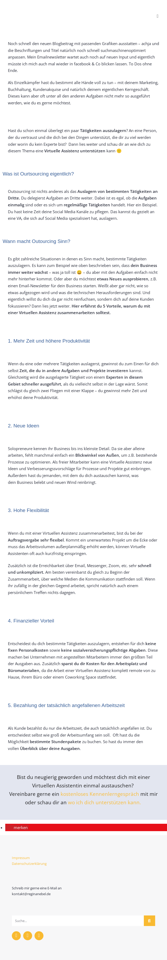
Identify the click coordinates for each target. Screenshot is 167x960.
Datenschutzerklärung (29, 863)
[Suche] (149, 920)
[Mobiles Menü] (158, 16)
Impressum (21, 857)
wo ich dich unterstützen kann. (105, 802)
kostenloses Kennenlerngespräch (100, 794)
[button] (17, 827)
